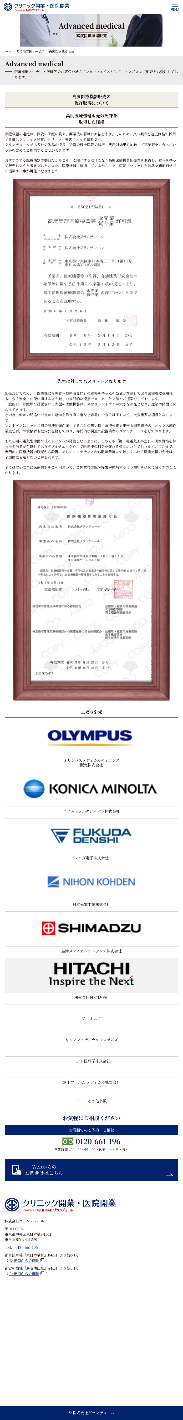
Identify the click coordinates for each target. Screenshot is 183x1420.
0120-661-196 (98, 1141)
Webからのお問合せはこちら (44, 1169)
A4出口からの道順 (24, 1273)
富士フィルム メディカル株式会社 (91, 1082)
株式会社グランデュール (94, 1412)
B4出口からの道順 (24, 1260)
